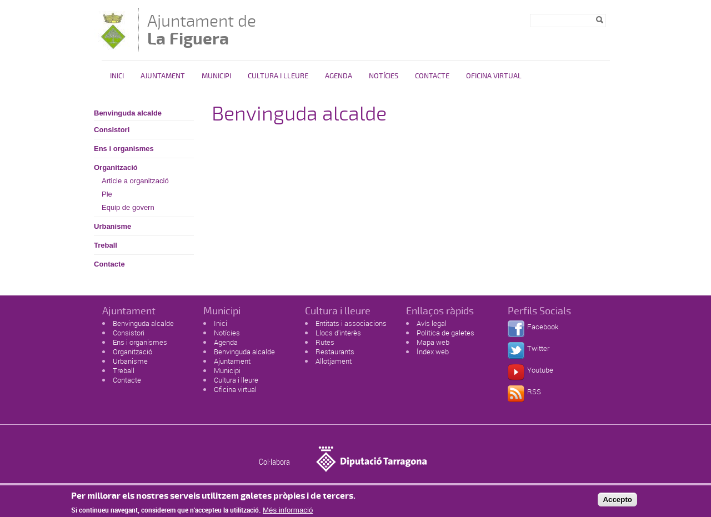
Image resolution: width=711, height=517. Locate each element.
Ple (107, 194)
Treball (105, 245)
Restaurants (335, 352)
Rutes (325, 342)
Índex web (433, 352)
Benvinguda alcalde (128, 113)
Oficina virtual (494, 76)
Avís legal (432, 323)
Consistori (111, 130)
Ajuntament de (201, 29)
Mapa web (433, 342)
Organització (116, 167)
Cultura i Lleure (278, 76)
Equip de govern (128, 207)
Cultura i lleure (236, 380)
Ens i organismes (124, 148)
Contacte (432, 76)
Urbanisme (112, 226)
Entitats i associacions (351, 323)
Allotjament (334, 361)
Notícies (383, 76)
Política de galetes (445, 333)
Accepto (617, 502)
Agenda (338, 76)
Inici (117, 76)
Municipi (216, 76)
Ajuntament (163, 76)
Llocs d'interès (338, 333)
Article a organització (135, 181)
